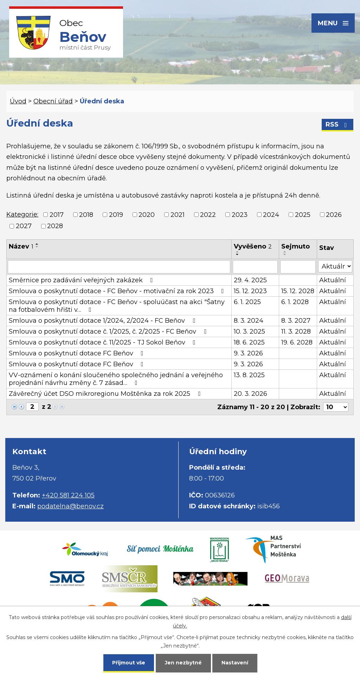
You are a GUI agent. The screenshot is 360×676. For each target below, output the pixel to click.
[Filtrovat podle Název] (119, 266)
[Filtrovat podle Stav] (335, 266)
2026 (334, 215)
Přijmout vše (128, 662)
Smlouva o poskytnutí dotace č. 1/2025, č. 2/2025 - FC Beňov (109, 331)
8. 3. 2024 (248, 320)
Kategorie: (22, 214)
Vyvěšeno (253, 246)
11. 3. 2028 (296, 331)
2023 (240, 215)
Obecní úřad (53, 101)
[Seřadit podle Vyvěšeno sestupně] (238, 254)
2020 (147, 215)
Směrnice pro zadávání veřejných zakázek (82, 280)
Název (21, 246)
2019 (116, 215)
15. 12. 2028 (297, 291)
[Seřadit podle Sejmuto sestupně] (285, 254)
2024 (271, 215)
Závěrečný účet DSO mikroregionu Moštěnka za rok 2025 (106, 394)
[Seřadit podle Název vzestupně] (37, 244)
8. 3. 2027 (295, 320)
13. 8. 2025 (249, 375)
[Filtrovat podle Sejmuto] (298, 266)
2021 (178, 215)
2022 (208, 215)
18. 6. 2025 (249, 342)
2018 (86, 215)
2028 (55, 226)
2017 (57, 215)
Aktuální (332, 280)
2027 (24, 226)
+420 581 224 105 (68, 495)
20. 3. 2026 (250, 394)
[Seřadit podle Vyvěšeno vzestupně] (238, 251)
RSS (338, 124)
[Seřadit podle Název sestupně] (37, 246)
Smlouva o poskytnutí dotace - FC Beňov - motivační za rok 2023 (118, 291)
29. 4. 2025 (250, 280)
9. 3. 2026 (248, 353)
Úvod (18, 101)
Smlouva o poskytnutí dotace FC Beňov (77, 353)
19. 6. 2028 (297, 342)
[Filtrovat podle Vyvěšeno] (255, 266)
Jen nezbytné (183, 662)
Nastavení (234, 662)
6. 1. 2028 (295, 302)
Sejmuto (295, 246)
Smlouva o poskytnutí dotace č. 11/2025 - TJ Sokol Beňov (103, 342)
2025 (302, 215)
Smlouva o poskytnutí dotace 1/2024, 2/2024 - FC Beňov (103, 320)
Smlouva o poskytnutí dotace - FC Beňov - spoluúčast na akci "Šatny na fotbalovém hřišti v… (117, 306)
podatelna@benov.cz (70, 506)
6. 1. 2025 (247, 302)
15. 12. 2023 (250, 291)
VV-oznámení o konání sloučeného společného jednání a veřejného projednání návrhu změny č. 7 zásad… (116, 379)
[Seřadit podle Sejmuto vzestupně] (285, 251)
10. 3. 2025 (249, 331)
